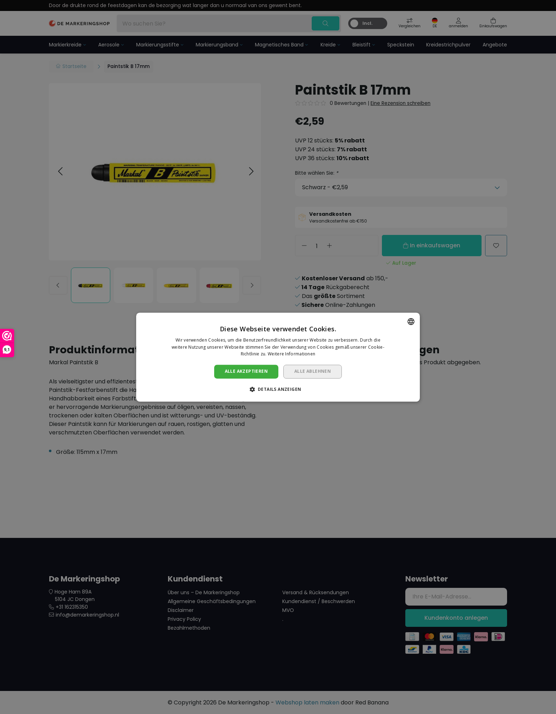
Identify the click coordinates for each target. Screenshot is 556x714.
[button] (278, 389)
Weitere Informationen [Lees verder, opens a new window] (291, 354)
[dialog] (278, 357)
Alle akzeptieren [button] (246, 372)
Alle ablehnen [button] (312, 372)
